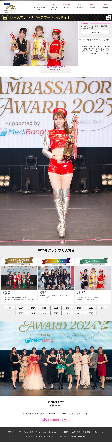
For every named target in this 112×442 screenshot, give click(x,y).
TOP (9, 432)
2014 (44, 313)
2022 (44, 308)
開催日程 (66, 6)
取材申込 (105, 6)
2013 (56, 313)
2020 (68, 308)
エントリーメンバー (53, 7)
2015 (33, 313)
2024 (21, 308)
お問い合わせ (98, 432)
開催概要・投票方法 (56, 68)
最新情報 (92, 6)
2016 (21, 313)
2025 (9, 308)
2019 (79, 308)
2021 (56, 308)
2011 (79, 313)
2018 (91, 308)
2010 (91, 313)
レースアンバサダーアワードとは (38, 7)
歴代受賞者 (79, 6)
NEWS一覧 (95, 32)
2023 (33, 308)
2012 (68, 313)
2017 (103, 308)
